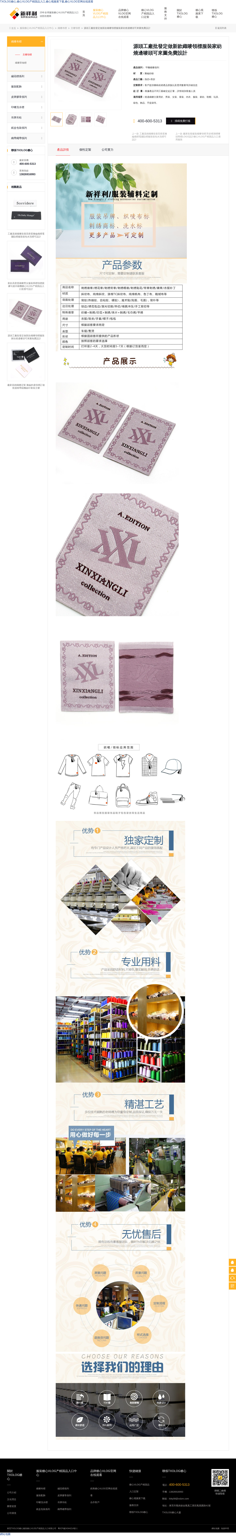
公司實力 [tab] (107, 149)
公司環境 (11, 1513)
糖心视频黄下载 (199, 13)
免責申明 (225, 1528)
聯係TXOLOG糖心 (217, 13)
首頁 (83, 13)
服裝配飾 (40, 1495)
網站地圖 (215, 1528)
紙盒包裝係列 (43, 1509)
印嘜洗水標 (42, 1502)
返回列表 (221, 28)
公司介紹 (11, 1492)
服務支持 (165, 13)
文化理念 (11, 1499)
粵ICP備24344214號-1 (68, 1528)
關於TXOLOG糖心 (182, 13)
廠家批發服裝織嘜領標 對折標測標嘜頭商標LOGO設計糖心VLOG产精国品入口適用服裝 (198, 136)
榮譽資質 (11, 1506)
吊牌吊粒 (62, 1502)
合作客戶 (94, 1502)
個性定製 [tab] (85, 149)
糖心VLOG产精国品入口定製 (147, 13)
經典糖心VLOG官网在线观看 (103, 1492)
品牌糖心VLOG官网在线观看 (124, 13)
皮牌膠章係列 (64, 1495)
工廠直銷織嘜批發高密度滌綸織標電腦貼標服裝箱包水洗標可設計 (149, 136)
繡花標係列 (63, 1488)
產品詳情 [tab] (63, 149)
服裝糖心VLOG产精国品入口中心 (100, 13)
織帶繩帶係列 (64, 1509)
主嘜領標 (75, 28)
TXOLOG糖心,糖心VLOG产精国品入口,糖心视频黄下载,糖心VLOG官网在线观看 (46, 1)
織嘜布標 (62, 28)
